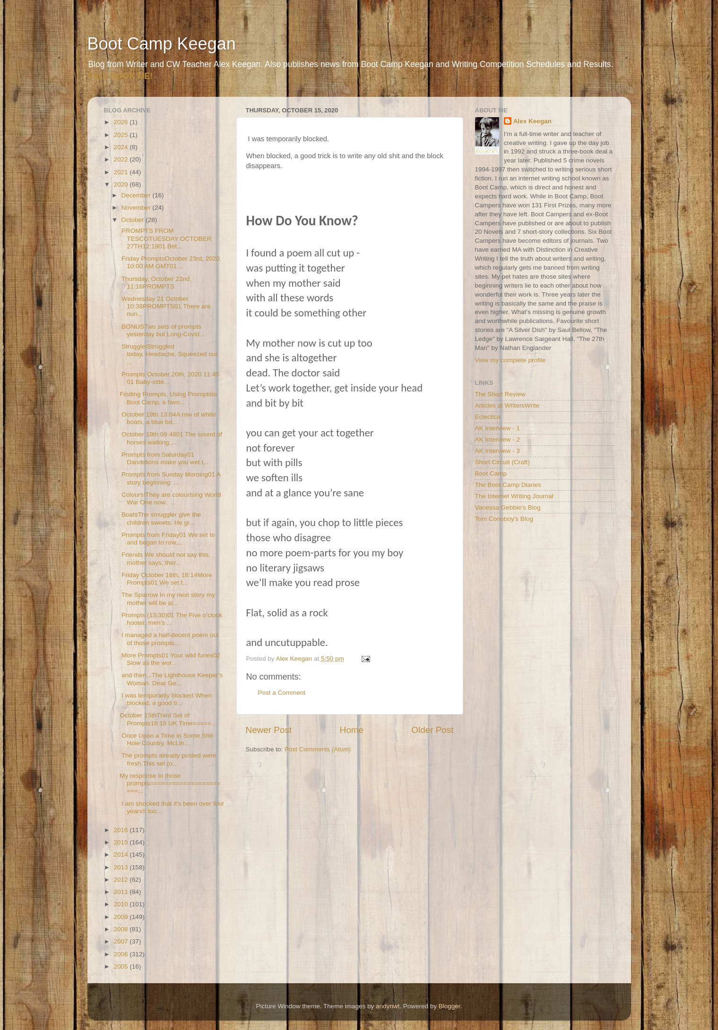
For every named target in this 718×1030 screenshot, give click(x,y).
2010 (121, 904)
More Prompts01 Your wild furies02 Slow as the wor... (170, 659)
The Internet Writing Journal (514, 496)
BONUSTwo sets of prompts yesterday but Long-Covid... (162, 330)
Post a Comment (282, 692)
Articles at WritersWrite (507, 405)
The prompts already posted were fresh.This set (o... (168, 759)
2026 (121, 122)
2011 (121, 891)
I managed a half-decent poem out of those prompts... (169, 638)
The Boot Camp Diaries (508, 484)
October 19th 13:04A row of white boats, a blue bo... (168, 418)
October (133, 219)
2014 (121, 854)
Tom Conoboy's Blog (504, 518)
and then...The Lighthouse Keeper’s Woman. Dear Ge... (171, 679)
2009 (121, 916)
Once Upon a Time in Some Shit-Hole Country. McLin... (167, 739)
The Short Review (500, 394)
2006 (121, 954)
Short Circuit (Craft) (502, 462)
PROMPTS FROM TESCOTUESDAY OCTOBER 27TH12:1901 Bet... (165, 238)
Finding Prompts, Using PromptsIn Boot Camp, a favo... (168, 398)
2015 (121, 842)
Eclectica (488, 416)
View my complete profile (510, 360)
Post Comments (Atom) (318, 749)
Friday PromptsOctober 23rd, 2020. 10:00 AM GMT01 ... (170, 262)
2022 (121, 159)
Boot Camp (491, 473)
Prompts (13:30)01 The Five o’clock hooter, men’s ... (171, 619)
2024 (121, 147)
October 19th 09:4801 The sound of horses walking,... (171, 438)
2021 (121, 172)
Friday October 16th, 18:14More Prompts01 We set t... (166, 578)
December (137, 195)
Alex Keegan (532, 121)
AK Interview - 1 (497, 428)
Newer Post (269, 730)
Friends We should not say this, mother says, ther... (165, 558)
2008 (121, 929)
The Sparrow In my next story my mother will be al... (167, 598)
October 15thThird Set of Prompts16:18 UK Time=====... (168, 719)
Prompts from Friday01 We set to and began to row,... (167, 538)
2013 (121, 867)
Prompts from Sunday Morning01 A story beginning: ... (170, 478)
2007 (121, 941)
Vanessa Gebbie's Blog (508, 507)
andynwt (387, 1006)
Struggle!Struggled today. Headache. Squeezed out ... (168, 354)
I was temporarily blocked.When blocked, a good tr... (166, 699)
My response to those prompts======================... (170, 783)
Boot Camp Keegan (161, 43)
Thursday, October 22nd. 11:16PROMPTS (155, 282)
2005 (121, 966)
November (137, 207)
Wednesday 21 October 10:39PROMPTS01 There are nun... (165, 306)
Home (351, 730)
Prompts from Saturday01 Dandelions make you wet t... (164, 458)
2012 (121, 879)
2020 (121, 184)
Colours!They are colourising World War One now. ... (170, 498)
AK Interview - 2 (497, 439)
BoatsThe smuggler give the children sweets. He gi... (160, 518)
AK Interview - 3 (497, 450)
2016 (121, 830)
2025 (121, 134)
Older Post (432, 730)
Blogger (449, 1006)
